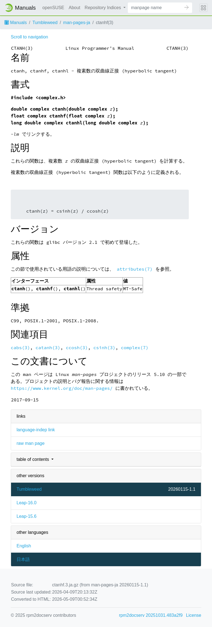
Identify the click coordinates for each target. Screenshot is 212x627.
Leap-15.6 (26, 516)
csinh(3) (104, 348)
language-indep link (36, 429)
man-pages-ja (76, 22)
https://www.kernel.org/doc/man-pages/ (62, 388)
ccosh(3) (77, 348)
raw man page (30, 443)
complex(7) (135, 348)
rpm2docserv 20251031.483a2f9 (150, 615)
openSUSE (53, 7)
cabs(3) (20, 348)
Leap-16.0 (26, 502)
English (24, 546)
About (74, 7)
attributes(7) (135, 269)
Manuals (15, 22)
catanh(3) (48, 348)
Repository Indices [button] (103, 7)
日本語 (23, 559)
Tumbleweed (44, 22)
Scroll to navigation (29, 37)
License (193, 615)
